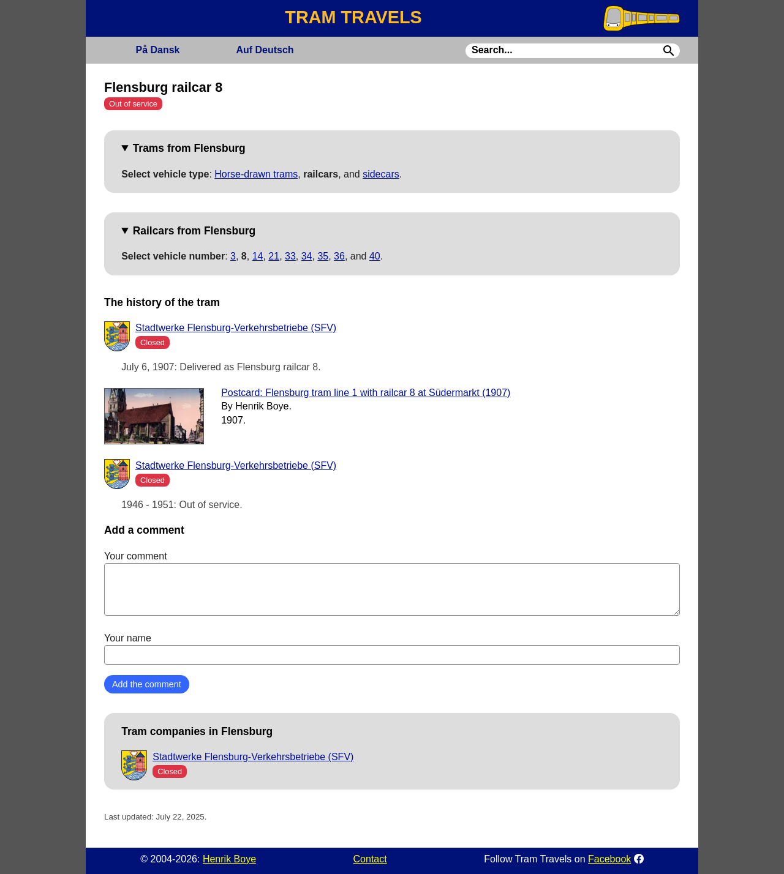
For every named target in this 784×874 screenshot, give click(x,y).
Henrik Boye (229, 859)
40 (374, 256)
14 (257, 256)
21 (273, 256)
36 (339, 256)
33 (290, 256)
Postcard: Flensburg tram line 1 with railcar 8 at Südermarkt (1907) (365, 392)
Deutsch (264, 50)
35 (322, 256)
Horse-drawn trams (256, 174)
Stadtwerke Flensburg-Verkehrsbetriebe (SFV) (235, 328)
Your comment (392, 583)
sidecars (381, 174)
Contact (370, 859)
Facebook (609, 859)
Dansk (157, 50)
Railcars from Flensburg (194, 231)
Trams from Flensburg (189, 148)
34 (306, 256)
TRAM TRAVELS (353, 17)
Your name (392, 649)
